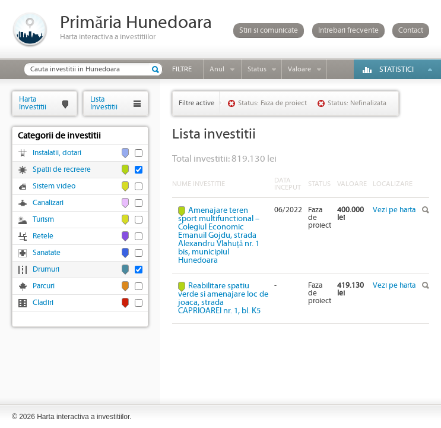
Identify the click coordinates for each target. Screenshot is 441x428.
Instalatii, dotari (57, 153)
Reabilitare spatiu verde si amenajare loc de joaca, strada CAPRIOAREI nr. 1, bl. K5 (223, 298)
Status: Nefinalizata (357, 103)
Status (257, 69)
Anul (217, 69)
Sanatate (47, 252)
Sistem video (54, 186)
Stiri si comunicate (268, 30)
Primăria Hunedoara (136, 23)
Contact (410, 30)
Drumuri (46, 269)
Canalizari (48, 203)
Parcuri (44, 286)
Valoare (299, 69)
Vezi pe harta (394, 210)
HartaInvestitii (32, 103)
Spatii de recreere (62, 169)
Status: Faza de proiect (272, 103)
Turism (43, 219)
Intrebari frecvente (348, 30)
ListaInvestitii (104, 103)
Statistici (396, 69)
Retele (43, 236)
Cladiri (43, 302)
